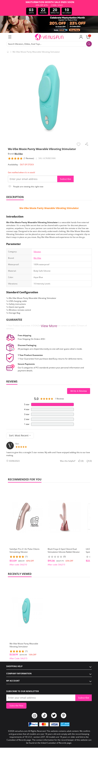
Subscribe (65, 179)
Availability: (13, 164)
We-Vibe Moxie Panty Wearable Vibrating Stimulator (49, 208)
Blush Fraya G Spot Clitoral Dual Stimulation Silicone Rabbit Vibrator (64, 550)
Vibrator (37, 251)
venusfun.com (21, 731)
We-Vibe (18, 153)
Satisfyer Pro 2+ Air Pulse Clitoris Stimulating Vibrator (24, 550)
